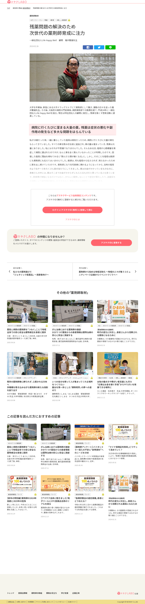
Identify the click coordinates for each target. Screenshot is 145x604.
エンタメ (107, 571)
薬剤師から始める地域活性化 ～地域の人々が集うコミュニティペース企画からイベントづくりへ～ (105, 280)
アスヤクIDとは (72, 228)
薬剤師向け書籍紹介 (64, 580)
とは (127, 567)
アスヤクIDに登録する (111, 252)
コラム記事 (11, 576)
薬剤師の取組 (83, 9)
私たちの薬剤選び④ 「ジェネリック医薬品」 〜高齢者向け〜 (39, 280)
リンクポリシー (60, 602)
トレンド (60, 9)
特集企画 (46, 576)
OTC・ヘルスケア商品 (30, 584)
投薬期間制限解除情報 (31, 580)
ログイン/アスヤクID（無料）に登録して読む (72, 219)
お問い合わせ (21, 602)
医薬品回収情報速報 (30, 576)
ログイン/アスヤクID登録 (107, 3)
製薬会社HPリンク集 (30, 593)
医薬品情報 (70, 9)
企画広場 (116, 9)
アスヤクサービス (130, 9)
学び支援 (107, 9)
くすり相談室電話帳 (30, 589)
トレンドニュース (13, 571)
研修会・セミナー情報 (87, 576)
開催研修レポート (86, 571)
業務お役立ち (96, 9)
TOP (8, 17)
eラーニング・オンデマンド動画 (89, 581)
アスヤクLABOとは (82, 3)
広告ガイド (72, 602)
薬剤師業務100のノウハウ (67, 584)
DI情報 (25, 571)
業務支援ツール (63, 571)
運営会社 (11, 602)
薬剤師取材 (26, 17)
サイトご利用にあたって (44, 602)
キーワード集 (62, 576)
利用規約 (31, 602)
